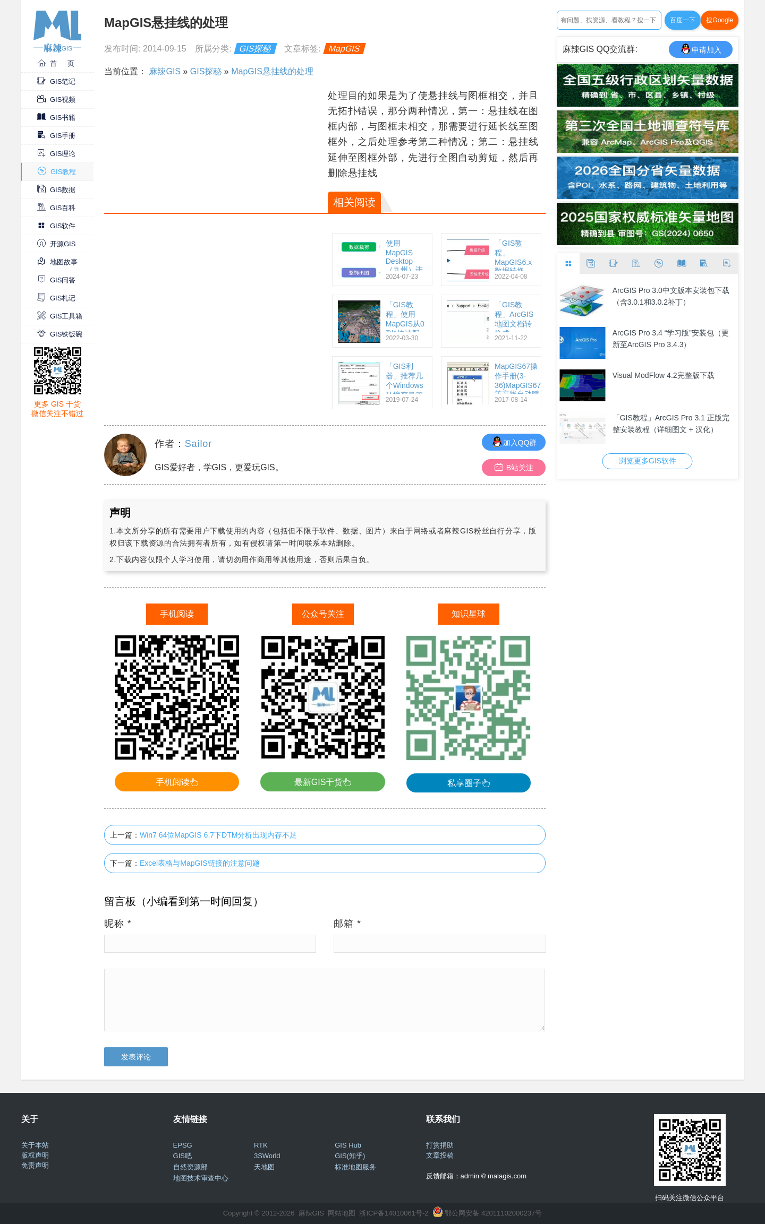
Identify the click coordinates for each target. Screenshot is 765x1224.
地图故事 (57, 262)
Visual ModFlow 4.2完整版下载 (664, 375)
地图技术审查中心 (200, 1178)
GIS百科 (56, 208)
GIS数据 (56, 190)
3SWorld (267, 1156)
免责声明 (35, 1165)
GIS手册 (56, 136)
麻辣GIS (165, 71)
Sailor (198, 443)
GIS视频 (56, 100)
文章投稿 (440, 1155)
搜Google (719, 20)
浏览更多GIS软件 (647, 460)
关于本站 (35, 1145)
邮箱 (347, 923)
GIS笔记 (56, 81)
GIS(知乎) (350, 1156)
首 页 (55, 63)
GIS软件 (56, 226)
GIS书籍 (56, 118)
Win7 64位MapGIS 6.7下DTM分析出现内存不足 (218, 835)
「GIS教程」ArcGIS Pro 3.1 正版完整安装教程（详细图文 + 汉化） (671, 423)
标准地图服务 (355, 1167)
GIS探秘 (256, 48)
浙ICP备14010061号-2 (393, 1213)
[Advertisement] (214, 162)
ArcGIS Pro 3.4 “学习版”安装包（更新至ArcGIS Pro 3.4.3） (671, 339)
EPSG (182, 1145)
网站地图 (341, 1213)
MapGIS (344, 48)
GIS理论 (56, 154)
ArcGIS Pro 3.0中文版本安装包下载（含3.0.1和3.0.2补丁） (671, 296)
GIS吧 (182, 1156)
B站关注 (514, 467)
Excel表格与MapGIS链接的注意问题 (200, 863)
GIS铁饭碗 (59, 334)
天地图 (264, 1167)
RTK (261, 1145)
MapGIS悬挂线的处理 (272, 71)
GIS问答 (56, 280)
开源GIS (56, 244)
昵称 (118, 923)
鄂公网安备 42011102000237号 (493, 1213)
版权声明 (35, 1155)
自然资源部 (190, 1167)
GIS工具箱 (59, 316)
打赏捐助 (440, 1145)
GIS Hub (348, 1145)
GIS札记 (56, 298)
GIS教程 (57, 172)
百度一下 (682, 20)
